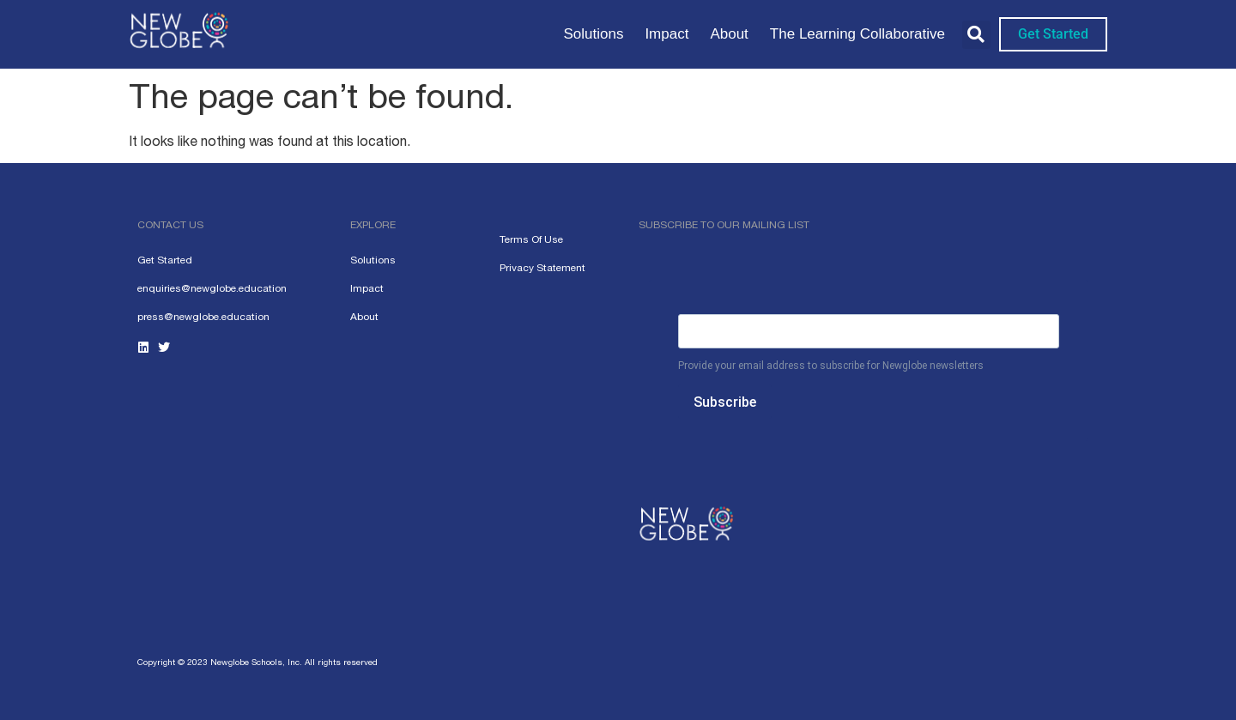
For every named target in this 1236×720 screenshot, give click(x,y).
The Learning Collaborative (857, 34)
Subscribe (725, 402)
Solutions (593, 34)
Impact (666, 34)
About (729, 34)
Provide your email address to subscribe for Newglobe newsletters (831, 365)
